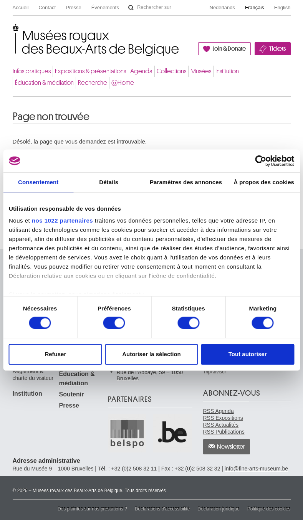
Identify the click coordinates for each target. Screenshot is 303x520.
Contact (47, 7)
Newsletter (231, 447)
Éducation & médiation (44, 82)
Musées (200, 71)
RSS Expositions (223, 418)
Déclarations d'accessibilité (162, 509)
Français (254, 7)
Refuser (55, 354)
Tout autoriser (247, 354)
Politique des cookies (269, 509)
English (282, 7)
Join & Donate (229, 49)
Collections (171, 71)
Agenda (141, 71)
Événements (105, 7)
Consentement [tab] (38, 182)
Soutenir (71, 394)
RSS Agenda (218, 411)
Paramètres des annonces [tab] (186, 182)
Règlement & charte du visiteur (33, 374)
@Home (122, 82)
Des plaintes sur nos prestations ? (92, 509)
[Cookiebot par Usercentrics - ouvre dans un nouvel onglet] (260, 161)
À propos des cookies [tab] (263, 182)
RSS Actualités (221, 425)
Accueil (21, 7)
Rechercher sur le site (131, 7)
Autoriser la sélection (151, 354)
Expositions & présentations (90, 71)
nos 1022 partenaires (62, 220)
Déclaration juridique (218, 509)
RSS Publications (224, 432)
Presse (73, 7)
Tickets (277, 49)
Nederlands (222, 7)
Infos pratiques (32, 71)
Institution (227, 71)
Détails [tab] (108, 182)
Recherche (92, 82)
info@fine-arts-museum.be (256, 469)
